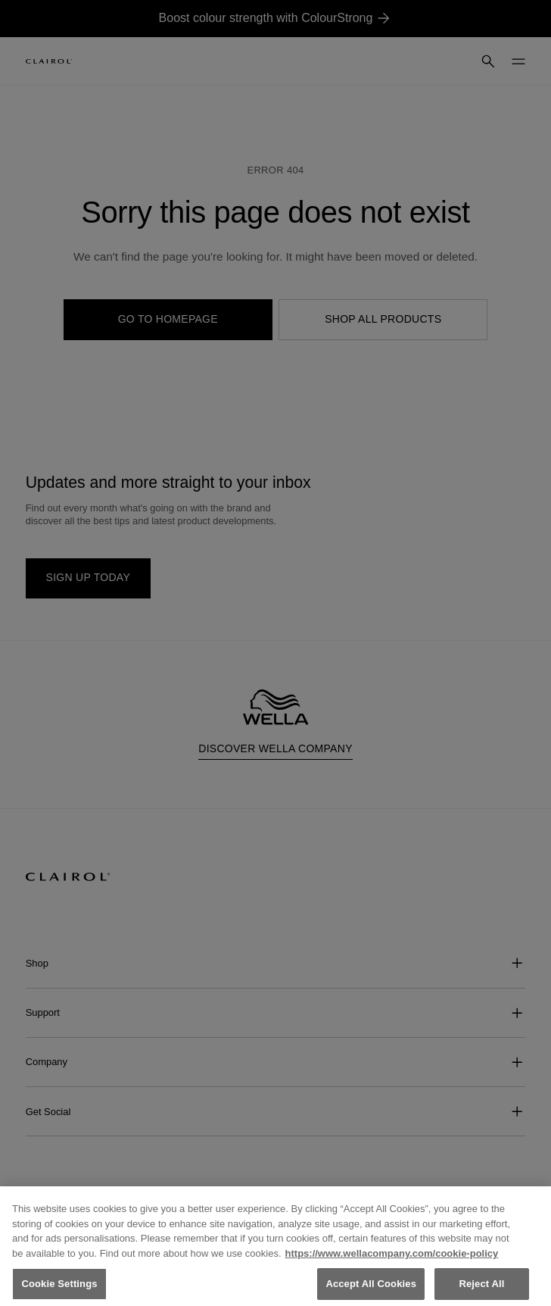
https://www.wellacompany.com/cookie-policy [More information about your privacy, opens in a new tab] (392, 1258)
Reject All (481, 1289)
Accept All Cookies (370, 1289)
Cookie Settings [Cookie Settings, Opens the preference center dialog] (59, 1289)
